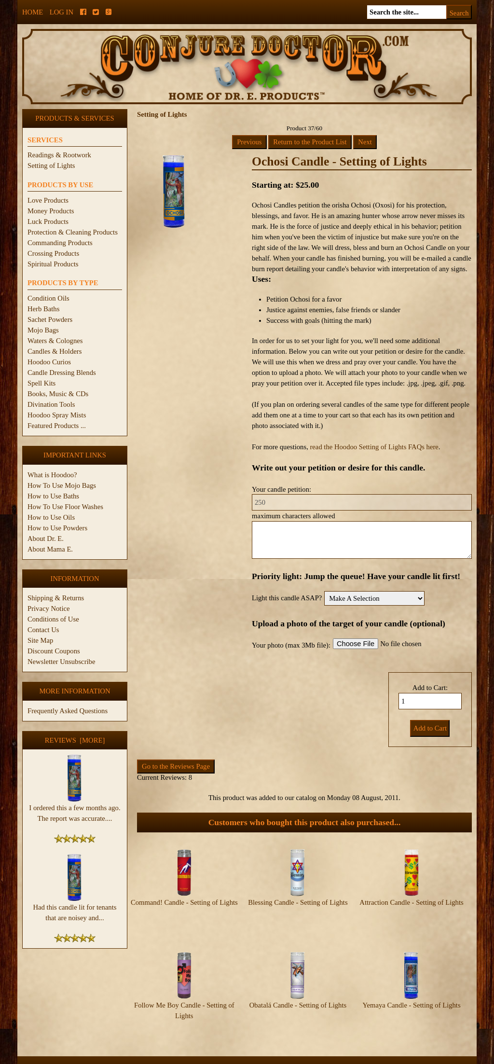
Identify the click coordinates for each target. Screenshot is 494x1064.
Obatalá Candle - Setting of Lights (297, 986)
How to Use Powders (57, 528)
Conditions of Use (53, 619)
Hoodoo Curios (49, 362)
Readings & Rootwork (59, 155)
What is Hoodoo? (52, 475)
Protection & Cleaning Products (72, 232)
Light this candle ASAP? (287, 598)
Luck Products (48, 221)
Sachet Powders (49, 319)
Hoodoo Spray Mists (56, 415)
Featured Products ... (56, 425)
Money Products (50, 211)
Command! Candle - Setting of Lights (184, 902)
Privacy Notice (48, 608)
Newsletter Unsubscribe (61, 661)
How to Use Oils (51, 517)
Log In (61, 12)
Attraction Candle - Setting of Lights (411, 902)
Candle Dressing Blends (61, 372)
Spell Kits (41, 383)
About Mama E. (50, 549)
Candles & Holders (54, 351)
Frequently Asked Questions (67, 711)
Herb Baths (43, 309)
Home (32, 12)
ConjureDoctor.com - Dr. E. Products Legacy (187, 1058)
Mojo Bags (43, 330)
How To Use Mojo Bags (61, 485)
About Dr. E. (45, 538)
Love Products (48, 200)
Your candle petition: (281, 489)
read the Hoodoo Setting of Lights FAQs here (374, 447)
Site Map (40, 640)
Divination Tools (51, 404)
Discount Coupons (53, 651)
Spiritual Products (52, 264)
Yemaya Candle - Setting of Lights (411, 986)
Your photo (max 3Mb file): (291, 645)
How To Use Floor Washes (65, 507)
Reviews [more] (75, 740)
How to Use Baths (53, 496)
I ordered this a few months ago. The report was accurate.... (74, 809)
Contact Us (43, 630)
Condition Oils (48, 298)
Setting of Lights (51, 165)
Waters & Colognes (54, 341)
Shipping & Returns (55, 598)
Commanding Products (60, 243)
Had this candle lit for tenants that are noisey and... (75, 909)
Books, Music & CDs (57, 394)
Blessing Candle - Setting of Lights (297, 902)
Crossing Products (53, 253)
